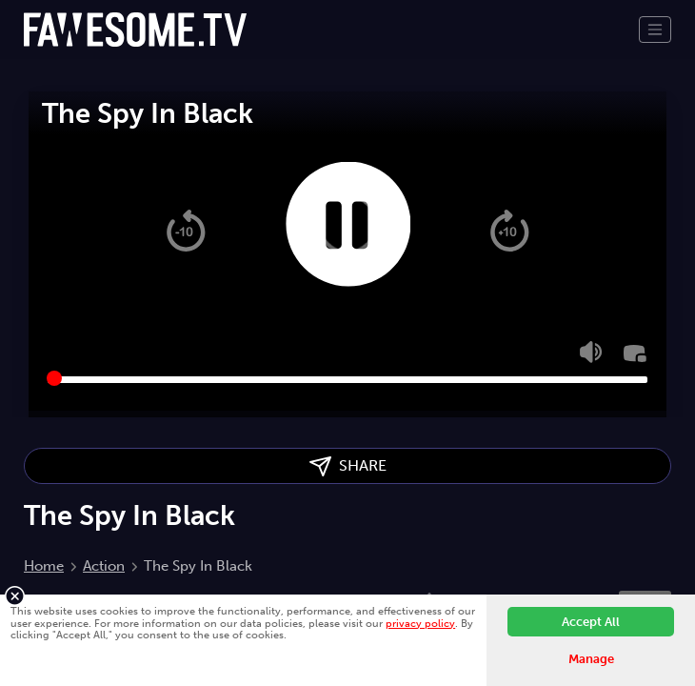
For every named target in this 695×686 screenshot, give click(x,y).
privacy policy (420, 623)
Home (44, 566)
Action (104, 566)
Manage (591, 659)
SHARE (348, 466)
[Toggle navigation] (655, 29)
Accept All (591, 622)
